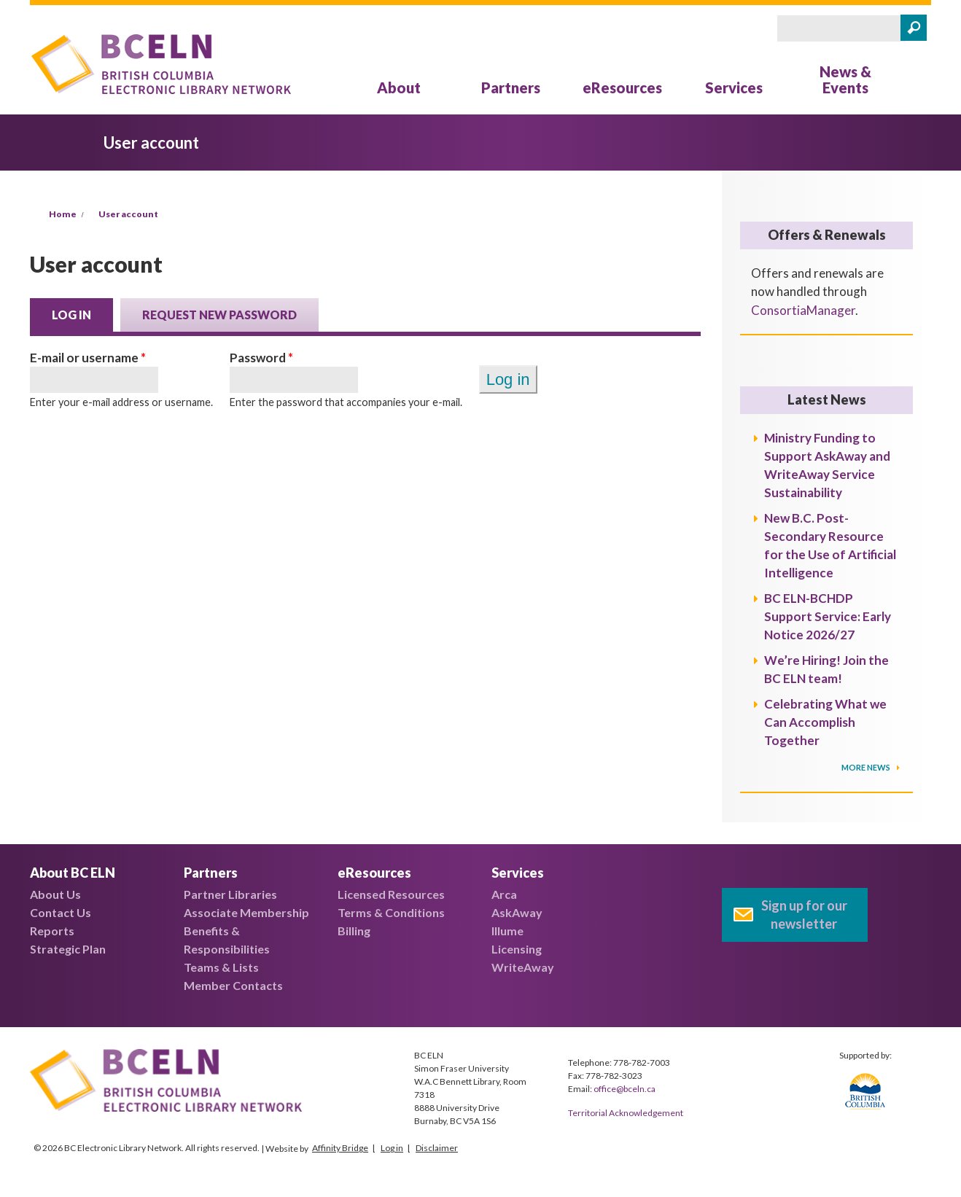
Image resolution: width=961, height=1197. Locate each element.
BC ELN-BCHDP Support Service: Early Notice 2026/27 (827, 616)
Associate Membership (246, 912)
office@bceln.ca (624, 1088)
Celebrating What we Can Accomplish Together (825, 722)
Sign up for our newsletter (804, 914)
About (399, 87)
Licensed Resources (391, 894)
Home (63, 213)
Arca (504, 894)
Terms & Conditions (391, 912)
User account (128, 213)
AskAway (516, 912)
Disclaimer (437, 1147)
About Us (55, 894)
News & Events (845, 79)
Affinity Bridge (340, 1147)
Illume (507, 930)
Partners (510, 87)
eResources (622, 87)
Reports (52, 930)
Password (261, 357)
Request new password (219, 314)
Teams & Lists (221, 967)
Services (734, 87)
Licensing (516, 949)
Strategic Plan (68, 949)
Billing (354, 930)
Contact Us (60, 912)
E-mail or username (88, 357)
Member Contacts (233, 985)
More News (866, 767)
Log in (82, 313)
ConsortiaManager (803, 310)
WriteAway (522, 967)
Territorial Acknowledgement (625, 1112)
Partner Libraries (230, 894)
